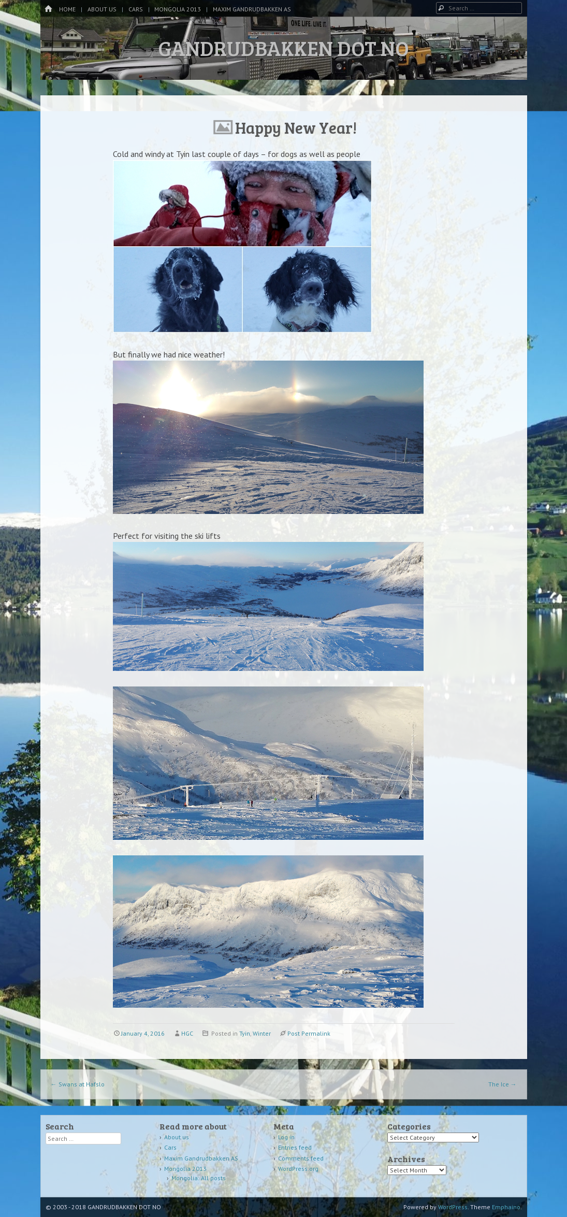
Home (67, 9)
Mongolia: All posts (198, 1178)
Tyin (244, 1033)
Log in (286, 1137)
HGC (187, 1033)
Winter (262, 1033)
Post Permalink (308, 1033)
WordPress (453, 1207)
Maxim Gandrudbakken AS (252, 9)
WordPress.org (298, 1168)
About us (102, 9)
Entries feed (295, 1147)
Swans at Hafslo (78, 1084)
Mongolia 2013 (177, 9)
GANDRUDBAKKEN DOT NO (283, 48)
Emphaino (506, 1207)
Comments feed (301, 1158)
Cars (135, 9)
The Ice (502, 1084)
